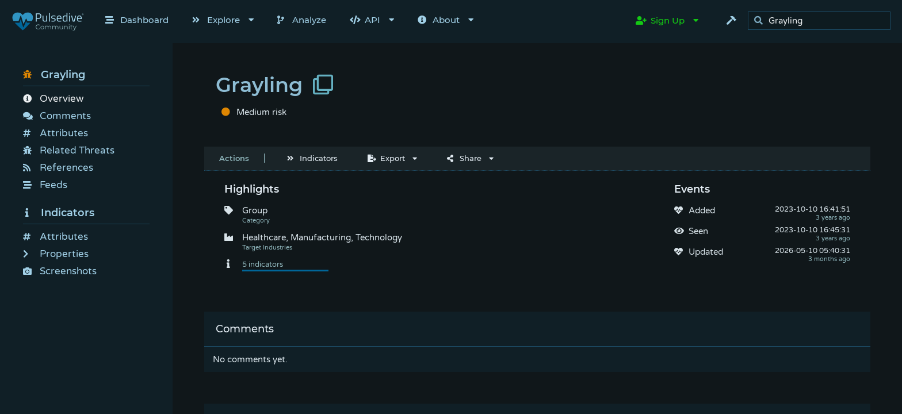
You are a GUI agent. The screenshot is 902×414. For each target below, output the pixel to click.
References (58, 168)
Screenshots (60, 271)
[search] (822, 21)
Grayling (54, 74)
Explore (216, 19)
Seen (698, 231)
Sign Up (660, 20)
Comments (57, 116)
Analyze (301, 19)
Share (464, 158)
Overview (53, 99)
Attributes (55, 133)
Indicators (58, 212)
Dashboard (137, 19)
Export (386, 158)
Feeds (45, 185)
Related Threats (68, 150)
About (439, 19)
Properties (56, 254)
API (365, 19)
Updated (706, 252)
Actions (234, 158)
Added (702, 210)
